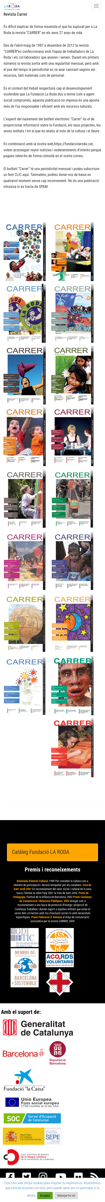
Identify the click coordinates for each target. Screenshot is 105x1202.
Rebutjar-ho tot (66, 1195)
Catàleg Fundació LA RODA (40, 852)
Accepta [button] (45, 1195)
